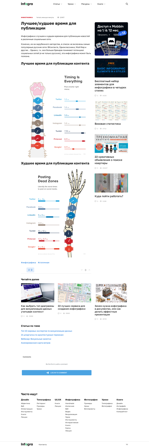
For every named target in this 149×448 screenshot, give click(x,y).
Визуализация (71, 414)
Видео (67, 412)
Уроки (72, 4)
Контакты (43, 444)
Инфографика (27, 17)
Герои (67, 417)
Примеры (41, 406)
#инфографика (28, 262)
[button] (127, 3)
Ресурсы (86, 4)
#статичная (43, 262)
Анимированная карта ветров (35, 343)
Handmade (69, 403)
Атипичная (69, 406)
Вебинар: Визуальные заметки (36, 339)
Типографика (107, 403)
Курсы (68, 428)
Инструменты (26, 412)
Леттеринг (41, 403)
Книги (101, 4)
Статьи (57, 4)
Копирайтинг (122, 412)
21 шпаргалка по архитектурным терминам (42, 335)
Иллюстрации (27, 409)
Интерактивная (71, 422)
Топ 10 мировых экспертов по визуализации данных (46, 331)
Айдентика (25, 403)
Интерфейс (121, 406)
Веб (22, 406)
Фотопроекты (89, 409)
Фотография (107, 406)
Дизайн (120, 403)
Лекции (24, 417)
